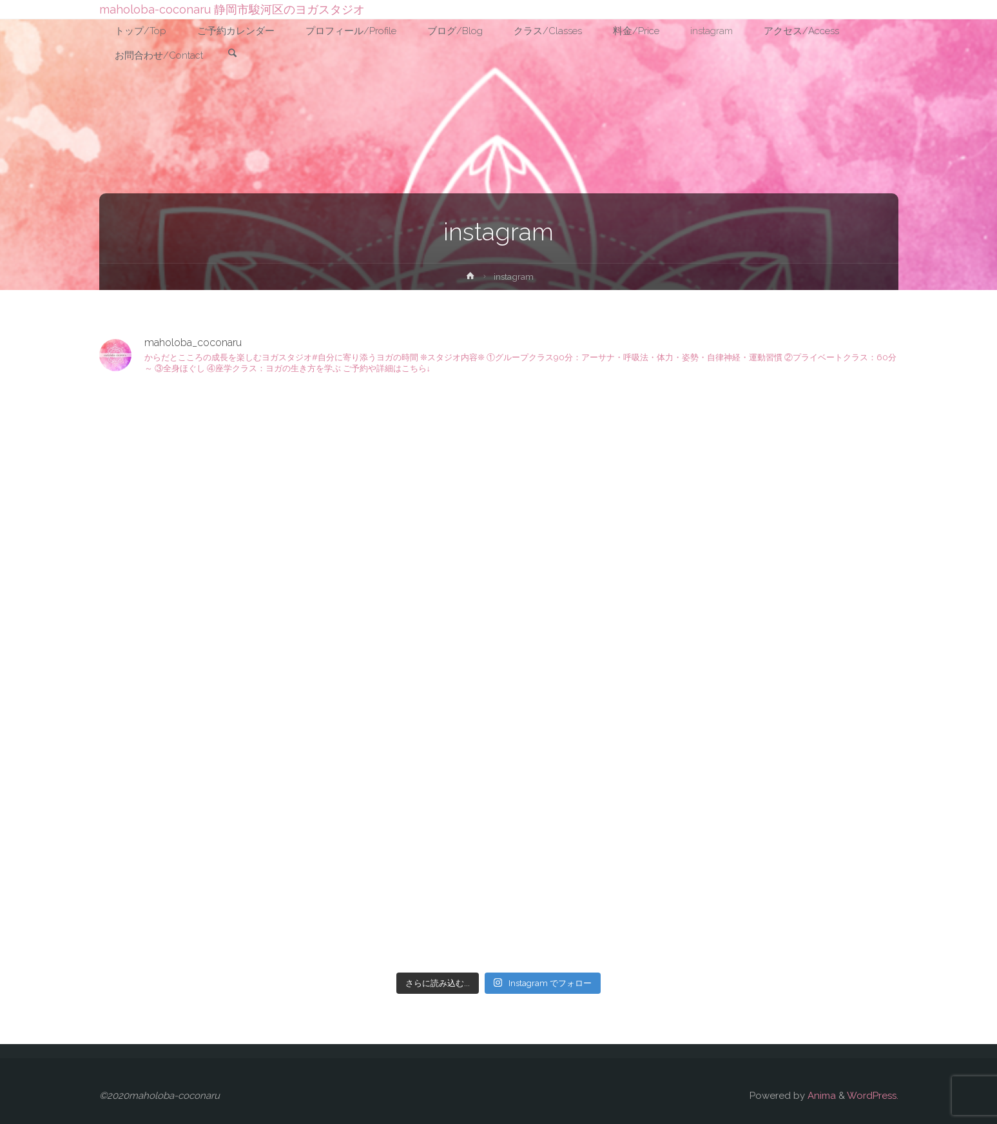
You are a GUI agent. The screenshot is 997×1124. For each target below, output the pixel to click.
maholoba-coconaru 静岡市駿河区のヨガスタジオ (232, 9)
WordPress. (872, 1095)
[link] (232, 54)
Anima (820, 1095)
